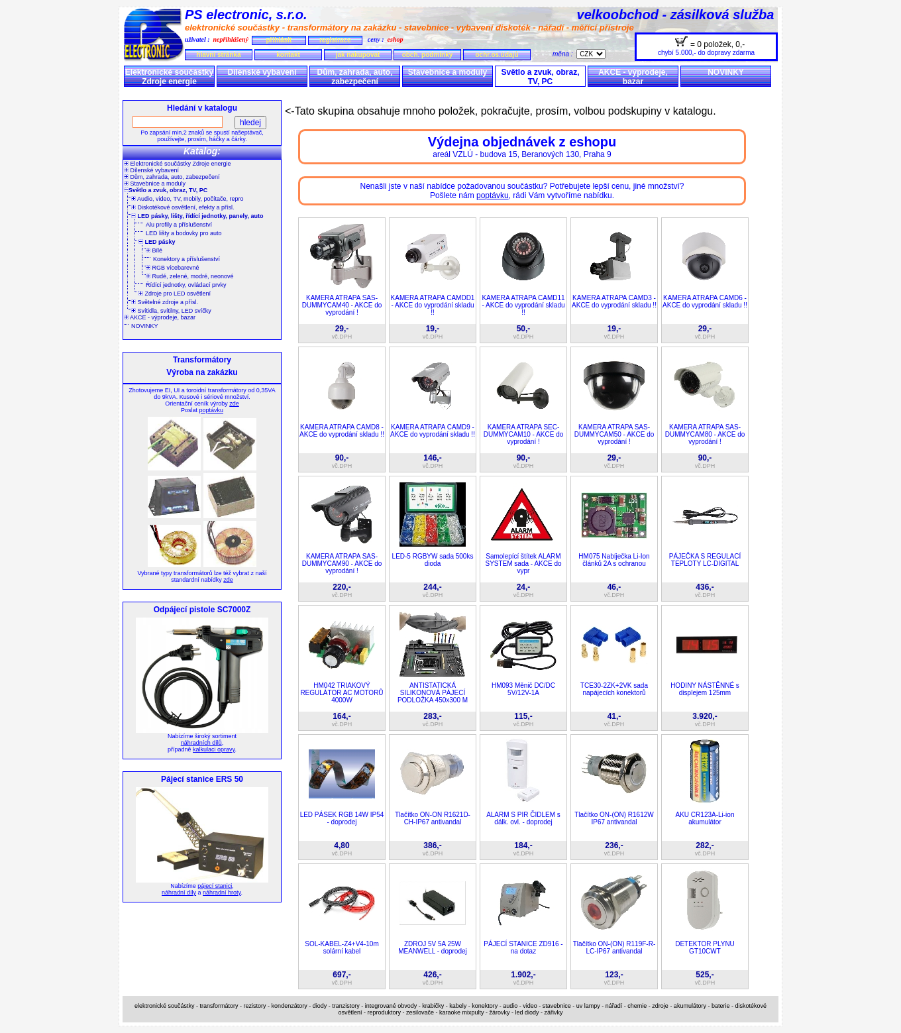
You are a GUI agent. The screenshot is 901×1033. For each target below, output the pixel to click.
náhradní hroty (221, 892)
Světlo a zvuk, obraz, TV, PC (540, 77)
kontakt (288, 54)
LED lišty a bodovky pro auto (184, 233)
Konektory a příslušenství (186, 259)
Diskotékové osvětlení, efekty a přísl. (183, 207)
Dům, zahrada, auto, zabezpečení (354, 77)
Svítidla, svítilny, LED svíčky (171, 310)
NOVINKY (726, 72)
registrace (335, 40)
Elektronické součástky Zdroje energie (169, 77)
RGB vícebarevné (172, 267)
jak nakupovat (358, 54)
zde (234, 403)
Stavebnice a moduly (447, 72)
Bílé (154, 250)
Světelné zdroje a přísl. (164, 302)
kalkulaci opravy (214, 749)
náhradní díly (179, 892)
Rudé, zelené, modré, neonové (190, 276)
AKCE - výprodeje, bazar (633, 77)
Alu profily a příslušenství (179, 224)
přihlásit (279, 40)
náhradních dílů (201, 742)
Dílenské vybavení (261, 72)
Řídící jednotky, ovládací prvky (186, 285)
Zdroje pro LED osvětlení (174, 293)
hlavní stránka (218, 54)
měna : (564, 54)
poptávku (211, 410)
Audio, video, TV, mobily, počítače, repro (187, 198)
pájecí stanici (214, 886)
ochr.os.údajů (496, 54)
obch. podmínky (427, 54)
